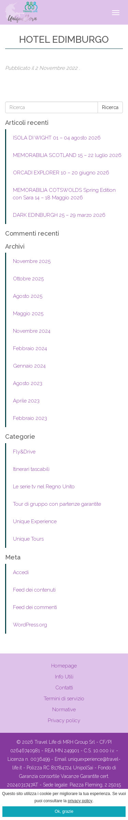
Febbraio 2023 (30, 418)
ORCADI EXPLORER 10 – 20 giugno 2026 (61, 173)
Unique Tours (28, 539)
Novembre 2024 (32, 331)
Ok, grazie (64, 811)
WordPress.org (30, 625)
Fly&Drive (24, 452)
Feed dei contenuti (34, 590)
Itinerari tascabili (31, 469)
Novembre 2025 (32, 261)
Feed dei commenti (35, 607)
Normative (64, 709)
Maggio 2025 (28, 313)
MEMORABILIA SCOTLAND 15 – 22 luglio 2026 (67, 155)
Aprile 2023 (26, 401)
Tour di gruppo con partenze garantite (57, 504)
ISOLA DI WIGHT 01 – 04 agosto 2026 (57, 138)
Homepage (64, 666)
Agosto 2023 (27, 383)
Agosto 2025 (27, 296)
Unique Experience (35, 521)
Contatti (64, 688)
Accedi (21, 572)
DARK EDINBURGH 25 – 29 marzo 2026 (59, 215)
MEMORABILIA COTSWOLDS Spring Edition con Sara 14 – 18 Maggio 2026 (64, 194)
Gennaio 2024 (29, 366)
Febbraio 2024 (30, 348)
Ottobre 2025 (28, 279)
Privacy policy (64, 720)
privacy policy (80, 800)
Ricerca (110, 107)
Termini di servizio (64, 699)
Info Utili (64, 677)
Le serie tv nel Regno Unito (44, 487)
